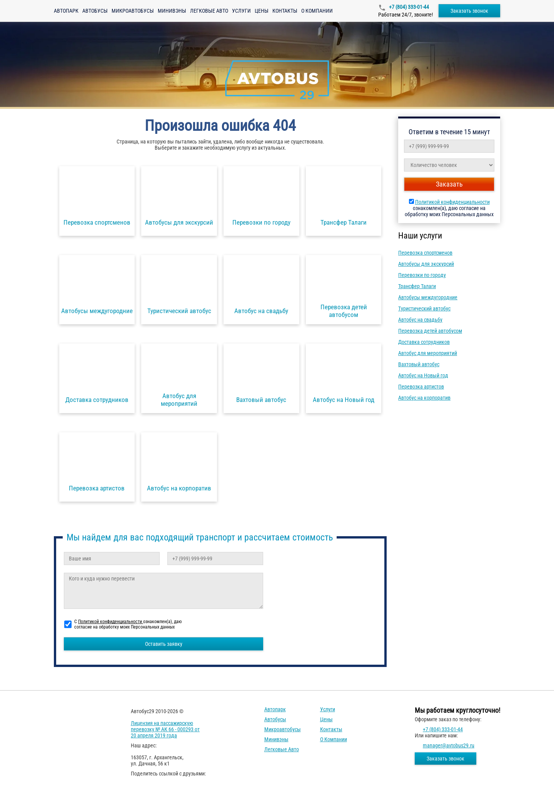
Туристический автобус (424, 308)
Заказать (449, 184)
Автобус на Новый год (423, 375)
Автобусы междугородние (427, 297)
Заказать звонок (469, 11)
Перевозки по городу (422, 275)
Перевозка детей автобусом (430, 331)
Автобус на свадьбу (420, 320)
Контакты (284, 11)
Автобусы (95, 11)
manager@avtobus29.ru (448, 745)
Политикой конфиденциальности (452, 202)
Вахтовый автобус (418, 364)
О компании (317, 11)
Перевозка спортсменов (425, 253)
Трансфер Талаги (417, 286)
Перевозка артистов (421, 386)
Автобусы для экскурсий (426, 264)
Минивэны (172, 11)
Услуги (241, 11)
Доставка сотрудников (424, 342)
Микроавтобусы (133, 11)
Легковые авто (209, 11)
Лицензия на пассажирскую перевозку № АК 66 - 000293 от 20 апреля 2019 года (165, 729)
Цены (262, 11)
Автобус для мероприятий (427, 353)
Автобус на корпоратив (424, 398)
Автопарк (66, 11)
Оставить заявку (163, 644)
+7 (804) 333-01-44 (408, 7)
